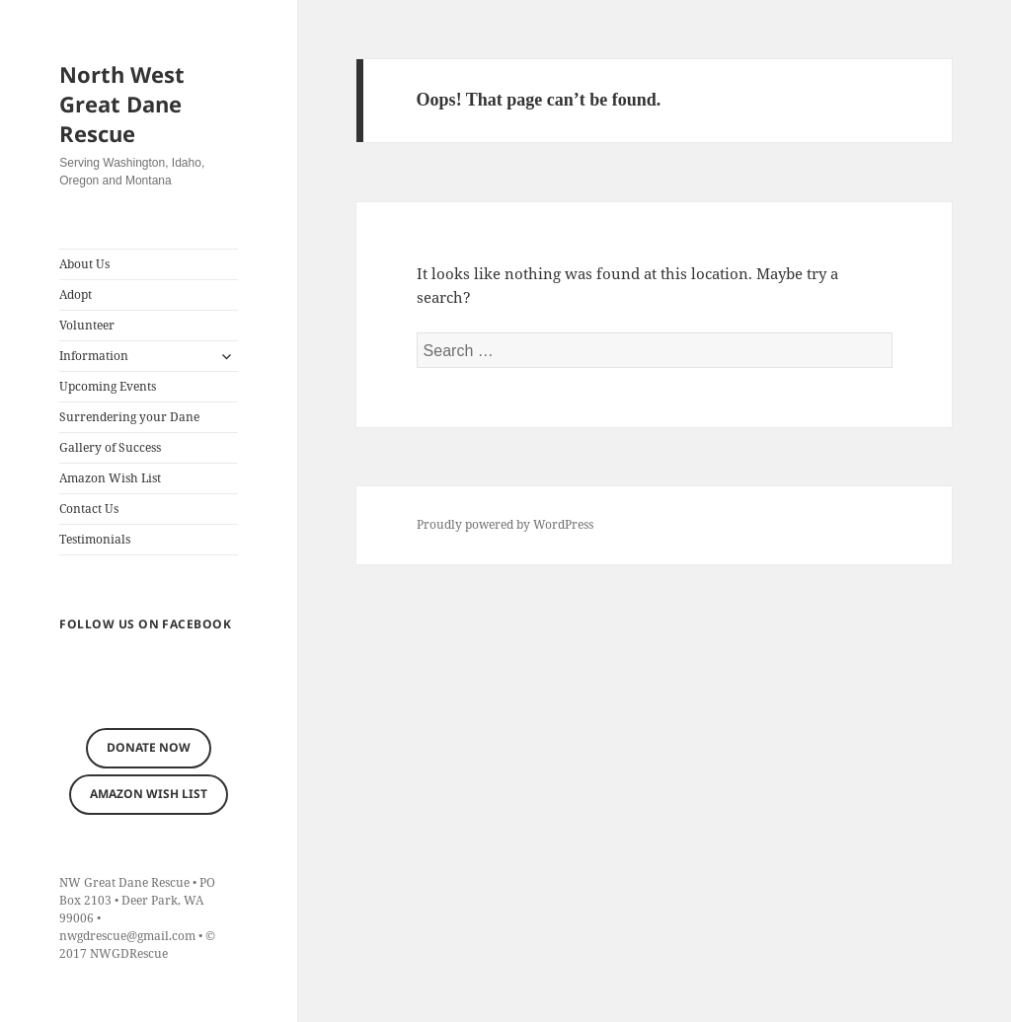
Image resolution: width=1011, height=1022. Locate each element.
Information (93, 355)
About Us (84, 264)
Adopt (75, 294)
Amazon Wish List (110, 478)
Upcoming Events (107, 386)
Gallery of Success (110, 447)
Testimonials (94, 539)
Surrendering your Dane (129, 416)
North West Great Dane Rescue (122, 103)
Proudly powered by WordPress (505, 524)
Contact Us (88, 508)
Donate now (149, 747)
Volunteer (87, 325)
